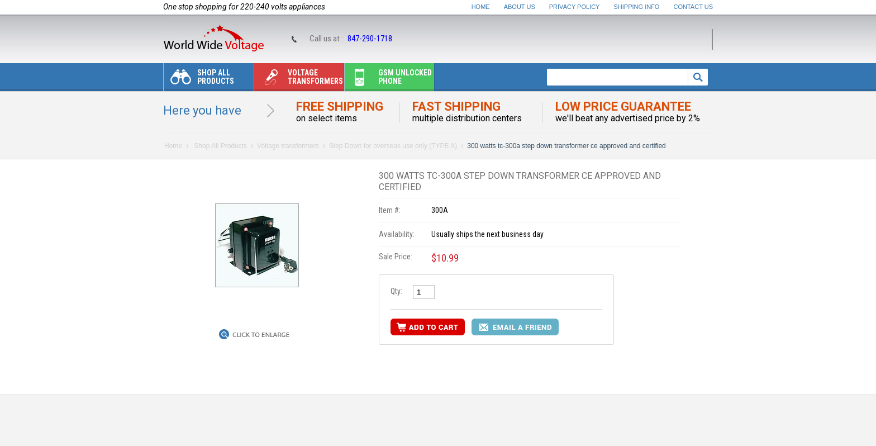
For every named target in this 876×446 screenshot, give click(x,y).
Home (481, 6)
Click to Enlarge (260, 335)
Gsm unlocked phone (388, 79)
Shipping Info (637, 6)
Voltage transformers (298, 79)
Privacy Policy (574, 6)
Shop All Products (199, 79)
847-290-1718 (369, 39)
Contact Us (693, 6)
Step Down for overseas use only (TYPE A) (393, 146)
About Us (519, 6)
